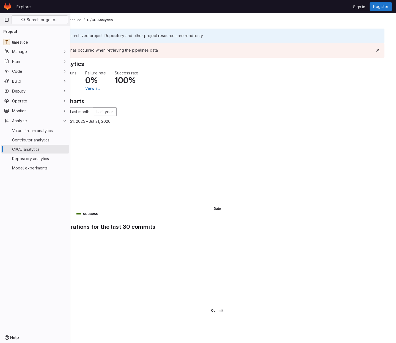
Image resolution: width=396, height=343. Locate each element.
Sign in (359, 6)
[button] (103, 214)
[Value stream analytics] (35, 130)
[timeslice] (35, 42)
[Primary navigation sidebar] (6, 19)
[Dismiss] (383, 50)
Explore (23, 6)
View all (128, 88)
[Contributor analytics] (35, 139)
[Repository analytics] (35, 158)
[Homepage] (7, 6)
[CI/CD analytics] (35, 149)
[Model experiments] (35, 167)
